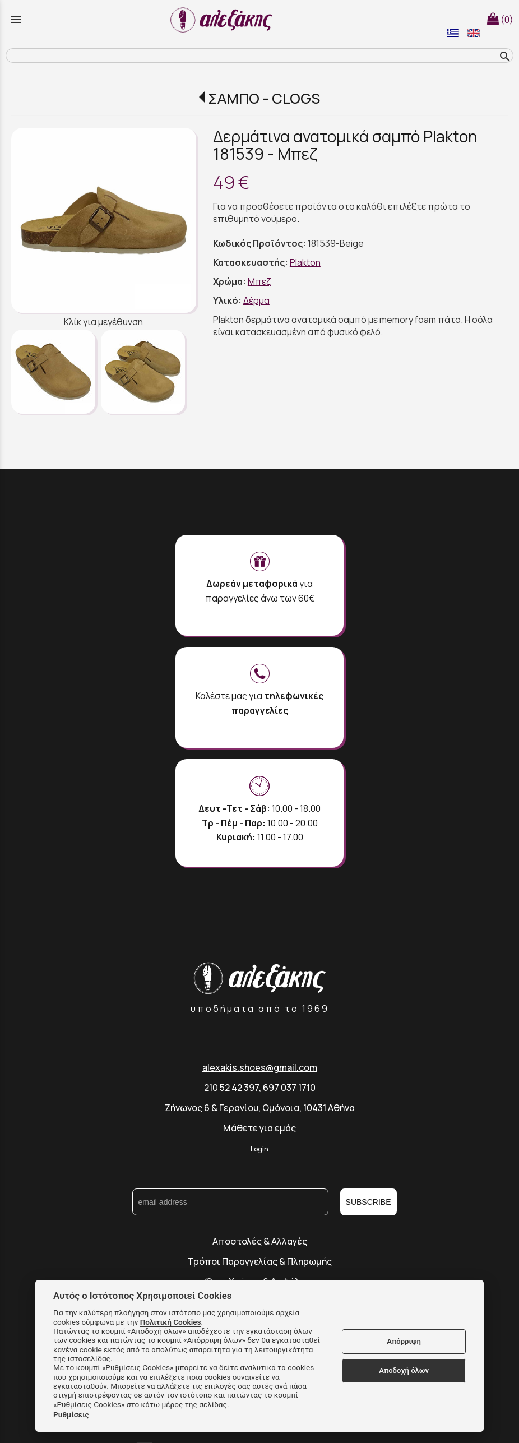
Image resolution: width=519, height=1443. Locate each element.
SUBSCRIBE (368, 1201)
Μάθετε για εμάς (259, 1128)
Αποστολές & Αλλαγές (259, 1241)
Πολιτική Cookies (170, 1321)
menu (15, 19)
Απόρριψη (404, 1341)
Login (259, 1149)
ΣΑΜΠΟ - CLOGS (264, 98)
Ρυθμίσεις (71, 1414)
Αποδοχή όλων (404, 1370)
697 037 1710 (289, 1087)
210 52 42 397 (231, 1087)
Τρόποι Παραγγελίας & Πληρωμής (259, 1261)
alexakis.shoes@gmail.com (259, 1067)
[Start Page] (223, 19)
